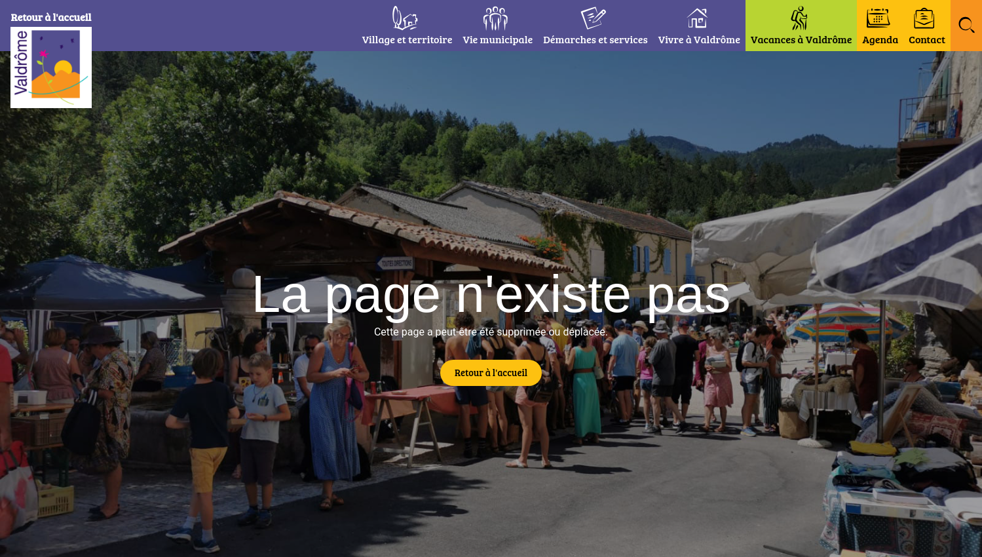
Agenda (880, 39)
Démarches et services (595, 39)
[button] (966, 25)
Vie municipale (498, 39)
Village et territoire (407, 39)
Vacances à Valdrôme (801, 39)
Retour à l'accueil (60, 17)
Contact (927, 39)
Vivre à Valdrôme (699, 39)
